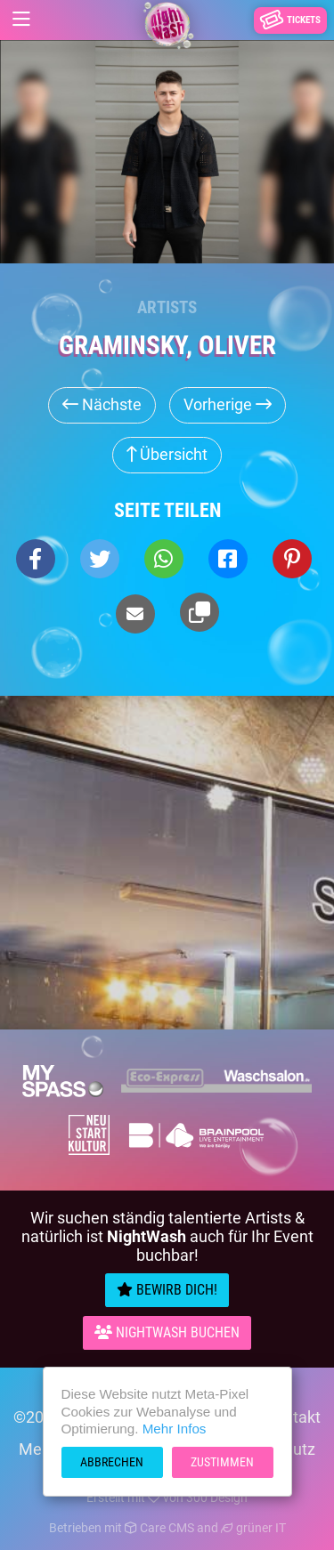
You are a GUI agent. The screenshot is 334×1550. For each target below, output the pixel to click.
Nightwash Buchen (167, 1332)
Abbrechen (111, 1462)
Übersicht (167, 454)
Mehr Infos (175, 1428)
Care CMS (159, 1528)
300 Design (217, 1497)
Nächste (102, 404)
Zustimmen (222, 1462)
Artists (167, 307)
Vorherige (227, 404)
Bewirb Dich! (167, 1289)
